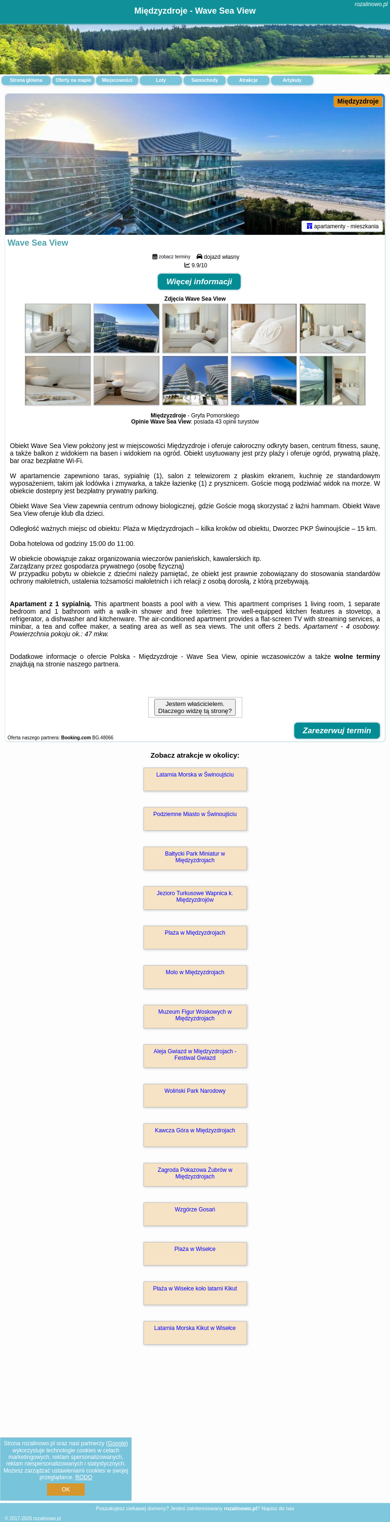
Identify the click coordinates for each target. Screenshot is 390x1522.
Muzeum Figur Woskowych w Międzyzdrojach (195, 1015)
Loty (161, 80)
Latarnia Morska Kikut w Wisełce (195, 1328)
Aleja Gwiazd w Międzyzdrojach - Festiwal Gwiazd (194, 1054)
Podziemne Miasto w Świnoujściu (195, 814)
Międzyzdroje (358, 101)
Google (117, 1443)
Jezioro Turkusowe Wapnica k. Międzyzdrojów (195, 896)
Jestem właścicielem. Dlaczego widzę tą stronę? (194, 707)
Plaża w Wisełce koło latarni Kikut (195, 1288)
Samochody (204, 80)
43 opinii (226, 421)
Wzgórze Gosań (195, 1209)
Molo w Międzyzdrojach (195, 972)
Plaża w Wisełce (195, 1249)
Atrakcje (248, 80)
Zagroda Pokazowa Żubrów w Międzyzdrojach (195, 1173)
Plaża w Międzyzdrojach (195, 932)
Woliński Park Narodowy (195, 1091)
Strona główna (26, 80)
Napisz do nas (278, 1508)
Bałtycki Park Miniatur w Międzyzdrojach (195, 857)
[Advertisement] (195, 1433)
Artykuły (292, 80)
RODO (83, 1477)
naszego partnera (92, 664)
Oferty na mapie (73, 80)
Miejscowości (117, 80)
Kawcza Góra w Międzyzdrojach (195, 1130)
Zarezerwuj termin (337, 730)
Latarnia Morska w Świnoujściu (195, 774)
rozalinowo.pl (371, 4)
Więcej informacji (199, 281)
